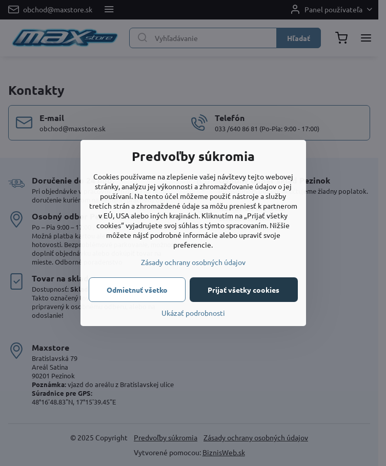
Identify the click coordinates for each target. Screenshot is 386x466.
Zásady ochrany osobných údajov (193, 262)
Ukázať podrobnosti (193, 312)
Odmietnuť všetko (137, 289)
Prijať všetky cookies (243, 289)
